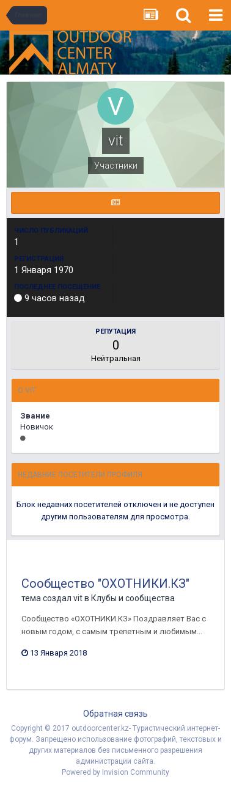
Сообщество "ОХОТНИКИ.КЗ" (105, 583)
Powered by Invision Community (115, 772)
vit (77, 598)
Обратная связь (115, 714)
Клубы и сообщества (133, 598)
